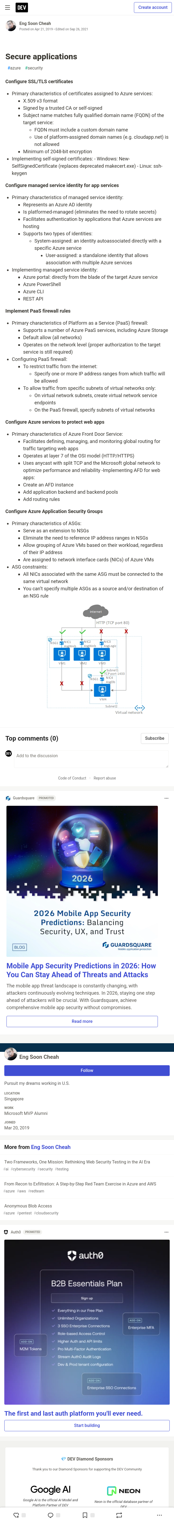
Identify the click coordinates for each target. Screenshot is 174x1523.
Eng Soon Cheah (35, 23)
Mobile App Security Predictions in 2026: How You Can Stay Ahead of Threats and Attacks (81, 970)
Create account (153, 7)
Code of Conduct (72, 778)
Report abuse (105, 778)
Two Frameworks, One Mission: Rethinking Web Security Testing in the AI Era (86, 1165)
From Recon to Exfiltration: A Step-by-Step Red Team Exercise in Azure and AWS (86, 1187)
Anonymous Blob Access (86, 1209)
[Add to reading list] (88, 1515)
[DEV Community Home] (22, 7)
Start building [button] (87, 1425)
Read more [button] (82, 1021)
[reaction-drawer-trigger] (19, 1515)
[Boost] (119, 1515)
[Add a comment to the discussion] (91, 759)
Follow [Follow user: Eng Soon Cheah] (87, 1070)
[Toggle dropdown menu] (166, 798)
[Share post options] (159, 1515)
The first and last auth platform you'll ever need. (73, 1413)
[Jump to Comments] (54, 1515)
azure (14, 68)
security (34, 68)
